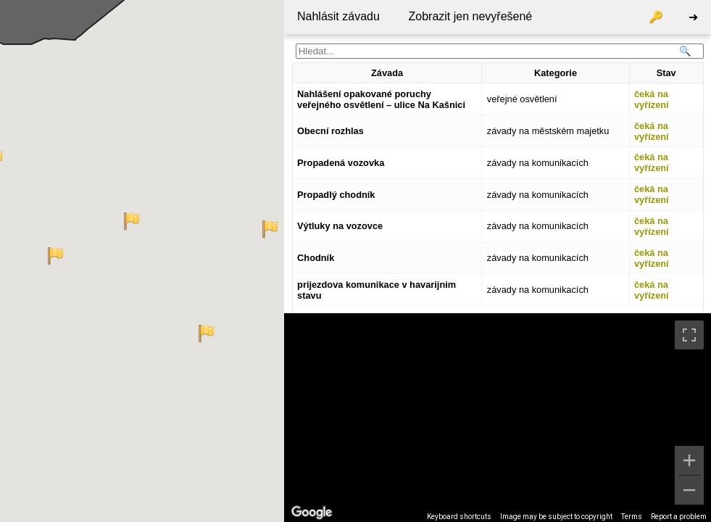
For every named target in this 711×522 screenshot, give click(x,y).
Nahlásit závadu (338, 16)
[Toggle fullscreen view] (689, 334)
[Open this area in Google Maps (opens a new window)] (312, 512)
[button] (55, 256)
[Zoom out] (689, 490)
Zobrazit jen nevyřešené (470, 16)
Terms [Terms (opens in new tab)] (631, 517)
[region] (497, 417)
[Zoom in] (689, 460)
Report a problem (679, 517)
